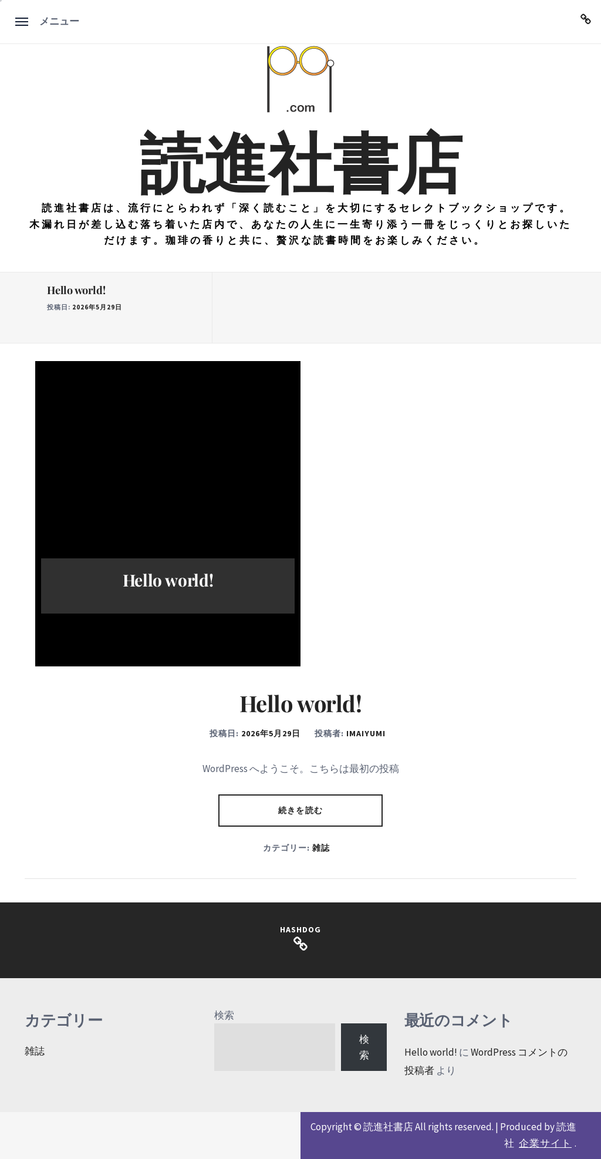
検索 (224, 1015)
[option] (123, 307)
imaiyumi (366, 733)
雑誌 (321, 848)
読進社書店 (300, 159)
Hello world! (76, 290)
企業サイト (545, 1143)
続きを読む (300, 810)
